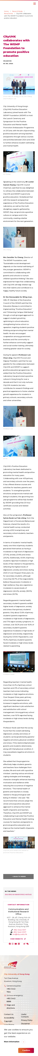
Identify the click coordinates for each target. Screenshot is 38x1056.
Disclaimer (25, 1024)
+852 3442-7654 (11, 990)
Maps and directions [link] (11, 1006)
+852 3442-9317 (19, 930)
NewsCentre (8, 13)
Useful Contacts (25, 1015)
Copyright (8, 1021)
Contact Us (8, 1014)
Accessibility (9, 1018)
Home (6, 11)
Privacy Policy (26, 1020)
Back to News (19, 876)
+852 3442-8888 (11, 1000)
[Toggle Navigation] (34, 3)
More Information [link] (12, 1042)
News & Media (17, 11)
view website (18, 939)
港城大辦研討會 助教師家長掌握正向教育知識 (18, 894)
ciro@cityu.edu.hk (19, 934)
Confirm (26, 1050)
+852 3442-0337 (19, 932)
